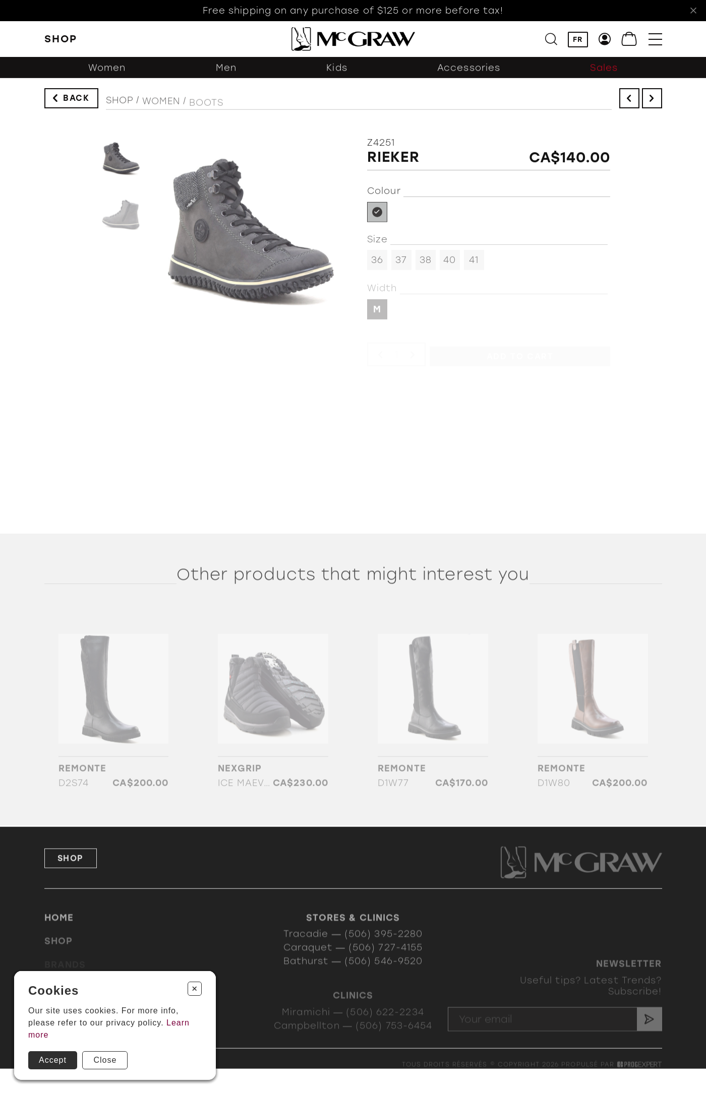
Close (104, 1060)
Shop (120, 104)
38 (426, 264)
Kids (336, 73)
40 (449, 264)
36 (377, 264)
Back (76, 100)
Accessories (468, 73)
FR (578, 40)
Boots (206, 109)
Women (107, 73)
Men (226, 73)
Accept (53, 1060)
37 (401, 264)
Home (59, 927)
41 (474, 264)
